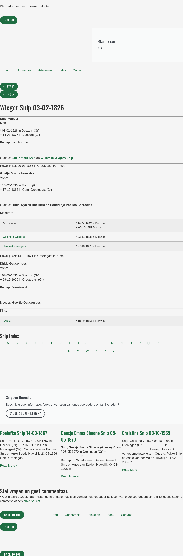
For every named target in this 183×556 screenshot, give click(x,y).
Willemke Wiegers (14, 236)
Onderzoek (24, 70)
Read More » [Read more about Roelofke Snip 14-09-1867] (9, 465)
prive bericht (32, 501)
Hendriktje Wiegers (14, 246)
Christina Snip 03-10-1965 (146, 432)
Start (6, 70)
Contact (78, 70)
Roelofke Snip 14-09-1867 (23, 432)
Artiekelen (45, 70)
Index (62, 70)
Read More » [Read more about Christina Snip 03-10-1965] (131, 469)
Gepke (7, 320)
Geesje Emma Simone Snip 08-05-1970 (88, 436)
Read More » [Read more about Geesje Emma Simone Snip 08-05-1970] (70, 476)
